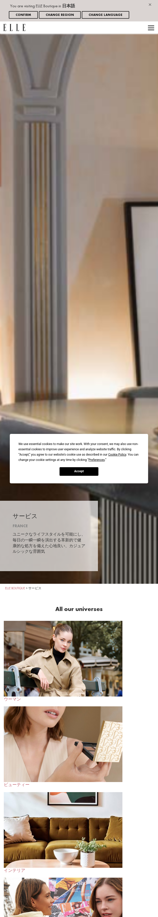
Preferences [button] (97, 459)
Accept (79, 471)
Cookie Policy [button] (117, 454)
